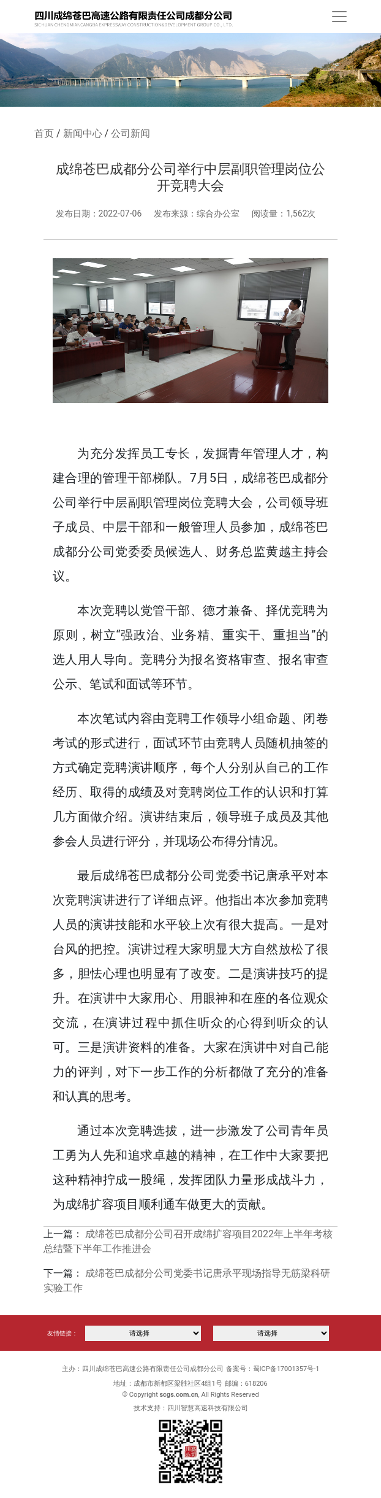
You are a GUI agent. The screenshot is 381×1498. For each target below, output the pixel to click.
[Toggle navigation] (339, 16)
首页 (44, 133)
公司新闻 (130, 133)
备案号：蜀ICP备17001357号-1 (273, 1369)
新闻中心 (82, 133)
